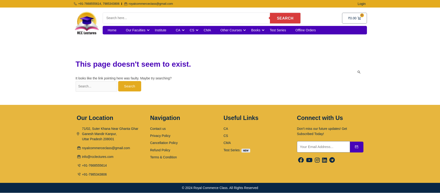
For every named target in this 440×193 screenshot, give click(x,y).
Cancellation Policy (164, 143)
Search (285, 18)
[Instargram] (317, 160)
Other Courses (231, 30)
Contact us (158, 129)
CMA (207, 30)
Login (362, 4)
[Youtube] (309, 160)
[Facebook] (301, 160)
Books (255, 30)
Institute (160, 30)
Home (112, 30)
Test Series (278, 30)
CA (178, 30)
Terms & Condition (163, 157)
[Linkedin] (324, 160)
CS (192, 30)
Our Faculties (135, 30)
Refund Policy (160, 150)
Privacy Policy (160, 136)
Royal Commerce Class (210, 188)
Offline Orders (305, 30)
